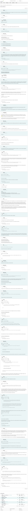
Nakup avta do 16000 (4, 497)
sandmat (4, 286)
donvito (4, 66)
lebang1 (4, 251)
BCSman (4, 237)
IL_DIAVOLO (2, 96)
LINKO (4, 15)
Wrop (3, 79)
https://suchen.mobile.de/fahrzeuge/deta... (7, 45)
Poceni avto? (3, 501)
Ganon (4, 172)
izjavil (7, 68)
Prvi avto (3, 499)
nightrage (4, 47)
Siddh (4, 52)
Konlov (4, 132)
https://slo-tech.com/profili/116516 (7, 193)
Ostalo (16, 2)
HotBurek (4, 41)
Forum (4, 2)
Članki (10, 2)
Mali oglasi (7, 2)
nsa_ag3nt (4, 189)
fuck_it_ (4, 85)
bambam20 (22, 499)
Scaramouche (22, 497)
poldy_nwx (4, 33)
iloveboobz (4, 260)
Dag (3, 61)
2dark (4, 151)
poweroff (2, 502)
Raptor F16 (4, 265)
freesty (4, 24)
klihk (2, 504)
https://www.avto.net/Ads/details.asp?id (7, 368)
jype (3, 213)
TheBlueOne (4, 112)
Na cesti (4, 496)
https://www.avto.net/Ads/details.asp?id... (5, 72)
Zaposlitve (13, 2)
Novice (1, 2)
